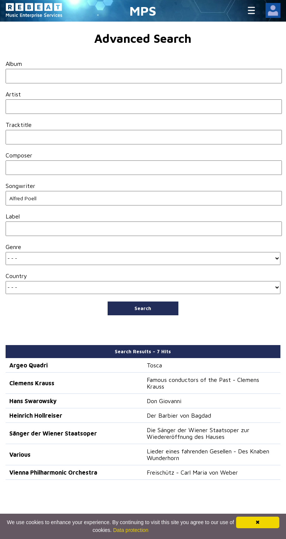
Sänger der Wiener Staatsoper (53, 433)
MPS (143, 10)
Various (20, 454)
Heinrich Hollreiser (35, 415)
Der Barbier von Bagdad (179, 415)
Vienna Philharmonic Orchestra (53, 472)
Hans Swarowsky (33, 401)
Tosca (154, 365)
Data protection (131, 530)
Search (142, 308)
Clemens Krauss (31, 383)
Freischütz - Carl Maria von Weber (192, 472)
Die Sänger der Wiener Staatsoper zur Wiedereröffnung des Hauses (198, 433)
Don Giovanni (164, 401)
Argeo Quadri (28, 365)
